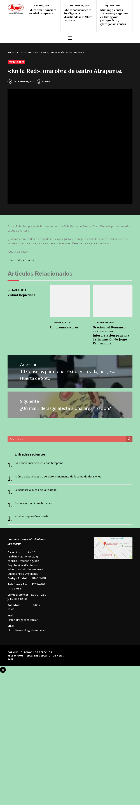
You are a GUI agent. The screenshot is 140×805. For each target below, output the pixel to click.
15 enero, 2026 (40, 5)
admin (43, 81)
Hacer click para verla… (22, 260)
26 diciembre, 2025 (78, 5)
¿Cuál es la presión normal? (31, 516)
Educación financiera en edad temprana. (42, 11)
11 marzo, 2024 (105, 322)
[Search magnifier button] (129, 439)
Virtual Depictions (21, 295)
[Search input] (67, 439)
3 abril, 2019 (18, 290)
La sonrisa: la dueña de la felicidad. (36, 489)
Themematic (42, 655)
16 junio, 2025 (112, 5)
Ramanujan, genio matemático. (34, 503)
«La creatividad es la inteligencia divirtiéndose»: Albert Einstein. (78, 15)
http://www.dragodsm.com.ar (27, 630)
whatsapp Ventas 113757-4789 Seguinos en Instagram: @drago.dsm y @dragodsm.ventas (114, 17)
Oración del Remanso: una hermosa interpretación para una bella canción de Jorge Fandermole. (111, 335)
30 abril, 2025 (62, 322)
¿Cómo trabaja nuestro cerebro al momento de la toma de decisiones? (58, 476)
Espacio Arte (16, 62)
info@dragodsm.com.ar (23, 619)
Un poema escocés (64, 327)
